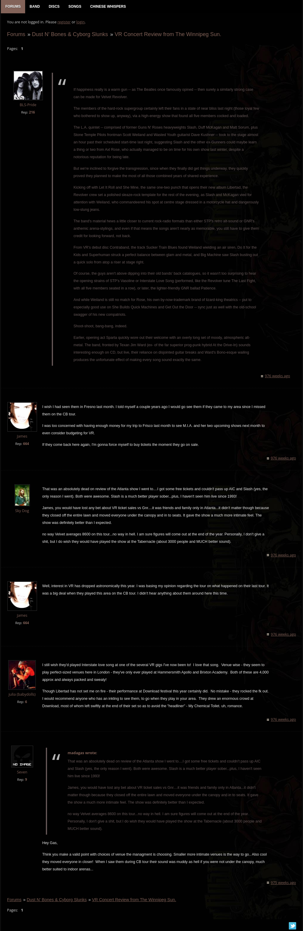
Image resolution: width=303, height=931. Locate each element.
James (22, 436)
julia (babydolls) (21, 694)
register (64, 22)
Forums (16, 34)
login (80, 22)
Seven (22, 772)
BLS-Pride (28, 105)
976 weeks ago (277, 376)
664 (26, 444)
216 (32, 112)
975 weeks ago (283, 882)
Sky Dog (22, 511)
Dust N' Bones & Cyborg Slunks (70, 34)
